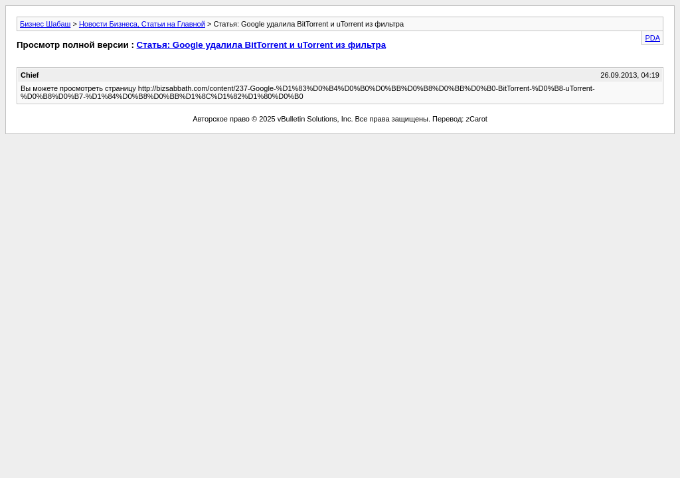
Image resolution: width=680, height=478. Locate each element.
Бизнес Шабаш (45, 24)
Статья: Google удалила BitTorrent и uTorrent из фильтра (261, 45)
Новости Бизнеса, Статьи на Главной (142, 24)
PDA (652, 38)
